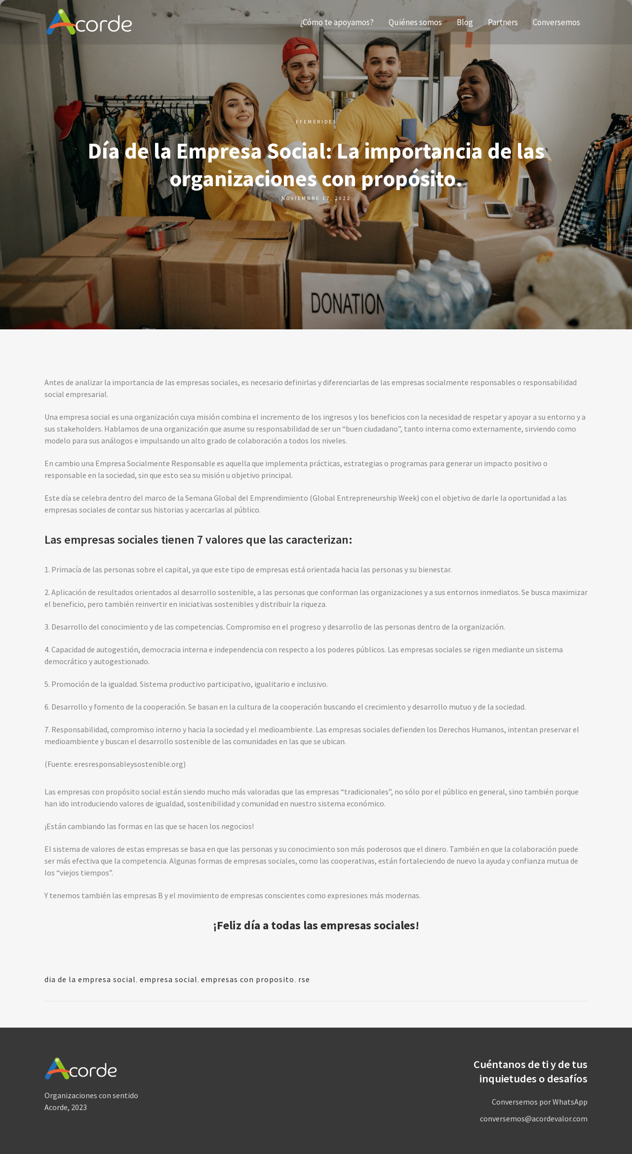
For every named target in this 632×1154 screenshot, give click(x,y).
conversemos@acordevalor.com (534, 1118)
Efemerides (316, 122)
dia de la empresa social (90, 979)
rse (304, 979)
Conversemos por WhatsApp (540, 1102)
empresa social (169, 979)
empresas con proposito (247, 979)
